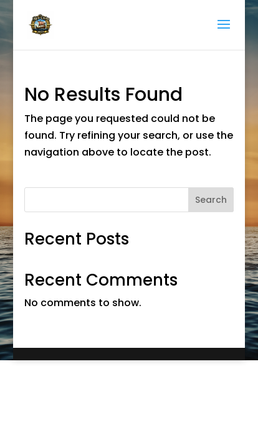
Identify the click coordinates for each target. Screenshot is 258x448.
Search (211, 200)
